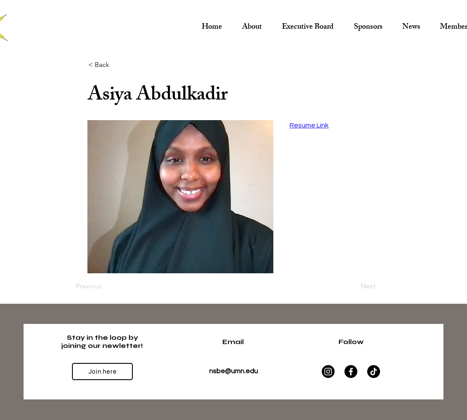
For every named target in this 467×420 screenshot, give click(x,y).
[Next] (353, 286)
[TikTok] (373, 371)
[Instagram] (328, 371)
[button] (308, 24)
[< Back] (116, 64)
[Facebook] (350, 371)
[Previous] (104, 286)
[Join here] (102, 371)
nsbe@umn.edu (233, 371)
